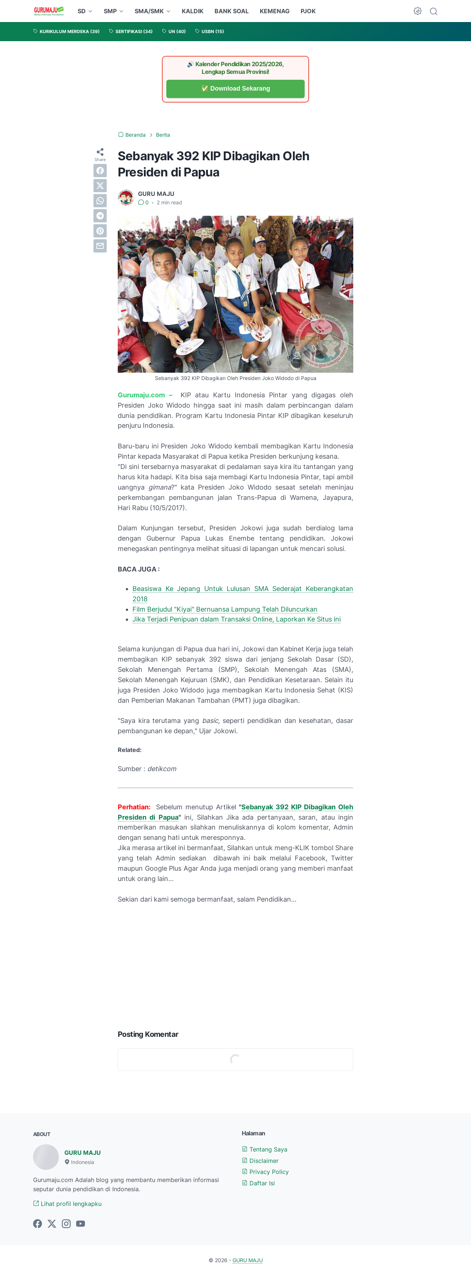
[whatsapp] (100, 200)
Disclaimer (260, 1160)
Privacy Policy (265, 1171)
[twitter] (100, 185)
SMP (110, 11)
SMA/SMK (149, 11)
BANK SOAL (232, 11)
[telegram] (100, 215)
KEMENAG (275, 11)
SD (82, 11)
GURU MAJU (82, 1152)
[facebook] (100, 170)
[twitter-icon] (51, 1224)
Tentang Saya (264, 1149)
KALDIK (192, 11)
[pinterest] (100, 230)
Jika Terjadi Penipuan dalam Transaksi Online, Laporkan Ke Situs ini (236, 619)
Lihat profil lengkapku (67, 1203)
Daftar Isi (258, 1183)
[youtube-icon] (80, 1224)
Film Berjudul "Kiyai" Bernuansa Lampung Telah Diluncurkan (225, 609)
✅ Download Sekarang (235, 88)
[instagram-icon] (66, 1224)
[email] (100, 246)
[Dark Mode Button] (417, 11)
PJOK (308, 11)
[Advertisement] (235, 965)
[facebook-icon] (37, 1224)
